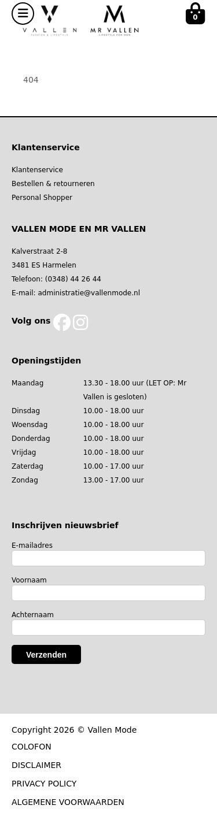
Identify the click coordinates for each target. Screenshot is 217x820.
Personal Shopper (42, 198)
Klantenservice (37, 170)
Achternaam (33, 615)
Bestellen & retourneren (53, 184)
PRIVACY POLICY (44, 783)
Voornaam (29, 580)
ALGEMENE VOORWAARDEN (68, 802)
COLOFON (32, 746)
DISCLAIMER (36, 765)
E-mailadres (32, 545)
